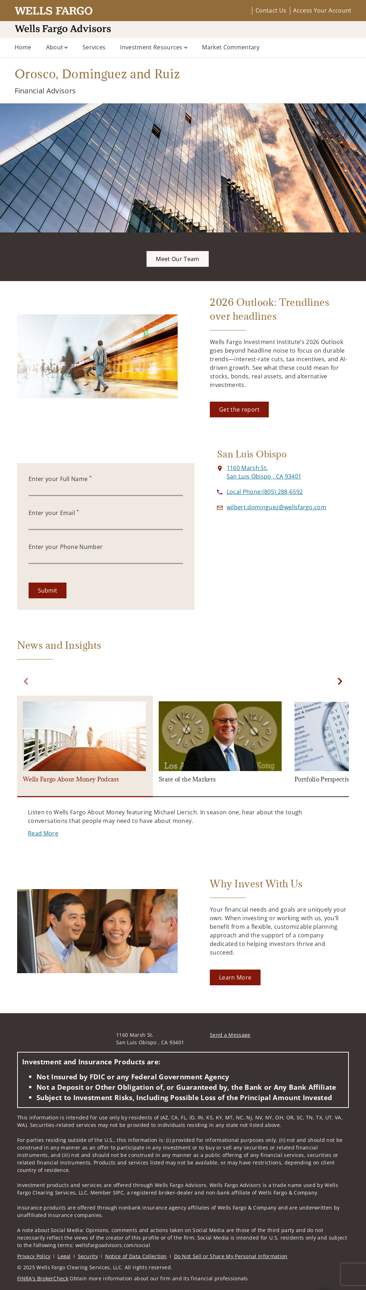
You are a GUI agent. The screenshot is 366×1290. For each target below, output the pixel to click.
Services (94, 47)
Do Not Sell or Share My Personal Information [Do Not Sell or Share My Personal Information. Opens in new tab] (231, 1256)
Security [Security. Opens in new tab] (88, 1256)
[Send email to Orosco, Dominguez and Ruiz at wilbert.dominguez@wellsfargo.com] (276, 507)
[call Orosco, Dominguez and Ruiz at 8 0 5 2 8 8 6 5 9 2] (265, 492)
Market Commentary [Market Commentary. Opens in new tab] (230, 47)
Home (23, 47)
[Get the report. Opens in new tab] (239, 409)
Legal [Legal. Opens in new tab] (64, 1256)
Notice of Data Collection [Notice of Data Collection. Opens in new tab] (136, 1256)
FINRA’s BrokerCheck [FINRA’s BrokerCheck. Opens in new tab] (42, 1278)
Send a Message (230, 1034)
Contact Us (271, 10)
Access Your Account (322, 10)
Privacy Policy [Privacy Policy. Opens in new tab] (33, 1256)
